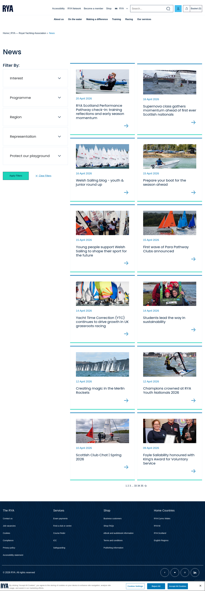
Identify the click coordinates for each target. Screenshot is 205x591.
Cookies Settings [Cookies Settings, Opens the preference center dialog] (135, 586)
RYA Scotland (160, 541)
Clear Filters (43, 176)
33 (135, 494)
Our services (144, 19)
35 (142, 494)
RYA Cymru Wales (162, 527)
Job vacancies (9, 534)
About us (59, 19)
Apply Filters (15, 176)
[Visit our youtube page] (175, 581)
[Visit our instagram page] (185, 581)
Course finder (59, 541)
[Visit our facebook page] (164, 581)
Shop (108, 8)
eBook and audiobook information (119, 541)
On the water (75, 19)
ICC (55, 549)
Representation (23, 136)
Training (116, 19)
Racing (129, 19)
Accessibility (58, 8)
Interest (16, 78)
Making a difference (97, 19)
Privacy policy (9, 556)
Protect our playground (30, 155)
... (132, 494)
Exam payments (60, 527)
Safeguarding (59, 556)
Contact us (7, 527)
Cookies (6, 541)
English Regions (161, 549)
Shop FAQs (109, 534)
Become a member (93, 8)
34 (138, 494)
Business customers (113, 527)
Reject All (156, 586)
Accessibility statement (13, 563)
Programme (20, 97)
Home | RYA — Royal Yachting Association (24, 33)
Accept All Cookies (177, 586)
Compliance (8, 549)
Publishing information (113, 556)
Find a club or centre (62, 534)
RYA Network (74, 8)
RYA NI (157, 534)
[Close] (200, 586)
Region (16, 117)
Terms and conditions (113, 549)
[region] (102, 586)
